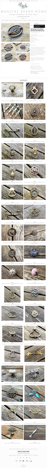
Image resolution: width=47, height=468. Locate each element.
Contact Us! (30, 455)
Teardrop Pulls (25, 20)
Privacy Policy (19, 455)
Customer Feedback (25, 455)
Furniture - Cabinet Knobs (5, 20)
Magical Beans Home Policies (12, 455)
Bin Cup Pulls (37, 20)
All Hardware (29, 20)
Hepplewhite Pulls (16, 20)
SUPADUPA (24, 465)
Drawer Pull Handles (42, 20)
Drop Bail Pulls (11, 20)
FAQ (21, 455)
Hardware (32, 73)
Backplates (33, 20)
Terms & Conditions (35, 455)
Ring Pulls (20, 20)
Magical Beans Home (23, 452)
